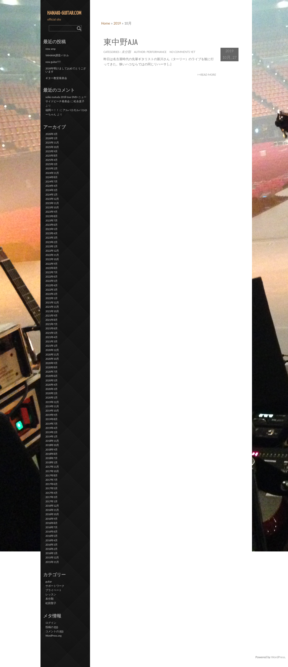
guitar (48, 581)
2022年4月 (51, 285)
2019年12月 (52, 402)
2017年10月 (52, 471)
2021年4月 (51, 337)
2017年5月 (51, 488)
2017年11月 (52, 466)
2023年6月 (51, 224)
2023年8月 (51, 216)
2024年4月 (51, 185)
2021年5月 (51, 333)
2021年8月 (51, 319)
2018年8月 (51, 453)
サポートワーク (54, 585)
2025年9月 (51, 151)
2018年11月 (52, 440)
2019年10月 (52, 410)
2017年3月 (51, 497)
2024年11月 (52, 173)
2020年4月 (51, 384)
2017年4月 (51, 492)
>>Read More (206, 75)
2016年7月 (51, 527)
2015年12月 (52, 557)
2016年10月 (52, 514)
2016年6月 (51, 531)
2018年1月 (51, 462)
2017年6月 (51, 484)
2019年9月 (51, 415)
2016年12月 (52, 505)
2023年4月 (51, 233)
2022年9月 (51, 263)
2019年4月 (51, 428)
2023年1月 (51, 246)
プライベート (53, 590)
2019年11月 (52, 406)
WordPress (278, 657)
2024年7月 (51, 181)
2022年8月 (51, 268)
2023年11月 (52, 203)
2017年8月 (51, 475)
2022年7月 (51, 272)
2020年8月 (51, 367)
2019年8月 (51, 419)
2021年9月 (51, 315)
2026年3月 (51, 134)
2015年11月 (52, 562)
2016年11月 (52, 510)
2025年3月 (51, 164)
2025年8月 (51, 155)
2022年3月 (51, 289)
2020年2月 (51, 393)
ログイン (50, 622)
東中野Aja (121, 42)
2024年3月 (51, 190)
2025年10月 (52, 147)
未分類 (126, 52)
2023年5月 (51, 229)
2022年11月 (52, 255)
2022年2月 (51, 294)
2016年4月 (51, 540)
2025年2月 (51, 168)
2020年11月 (52, 354)
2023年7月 (51, 220)
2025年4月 (51, 160)
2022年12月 (52, 250)
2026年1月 (51, 138)
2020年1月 (51, 397)
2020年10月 (52, 358)
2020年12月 (52, 350)
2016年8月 (51, 523)
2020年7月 (51, 371)
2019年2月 (51, 432)
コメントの (54, 631)
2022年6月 (51, 276)
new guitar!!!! (53, 62)
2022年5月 (51, 280)
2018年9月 (51, 449)
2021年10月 (52, 311)
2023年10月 (52, 207)
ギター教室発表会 (56, 78)
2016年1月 (51, 553)
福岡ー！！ (52, 110)
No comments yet (182, 52)
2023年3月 (51, 237)
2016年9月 (51, 518)
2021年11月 (52, 306)
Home (105, 23)
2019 (117, 23)
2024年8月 (51, 177)
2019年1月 (51, 436)
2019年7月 (51, 423)
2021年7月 (51, 324)
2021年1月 (51, 345)
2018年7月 (51, 458)
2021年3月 (51, 341)
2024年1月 (51, 194)
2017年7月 (51, 479)
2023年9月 (51, 211)
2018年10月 (52, 445)
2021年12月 (52, 302)
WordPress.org (53, 635)
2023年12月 (52, 198)
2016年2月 (51, 549)
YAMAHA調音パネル (57, 55)
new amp (50, 48)
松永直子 (79, 101)
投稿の (51, 627)
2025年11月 (52, 142)
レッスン (50, 594)
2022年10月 (52, 259)
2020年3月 (51, 389)
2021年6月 (51, 328)
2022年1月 (51, 298)
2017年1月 (51, 501)
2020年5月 (51, 380)
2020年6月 (51, 376)
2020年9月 (51, 363)
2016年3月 (51, 544)
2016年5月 (51, 535)
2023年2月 (51, 242)
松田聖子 (50, 603)
